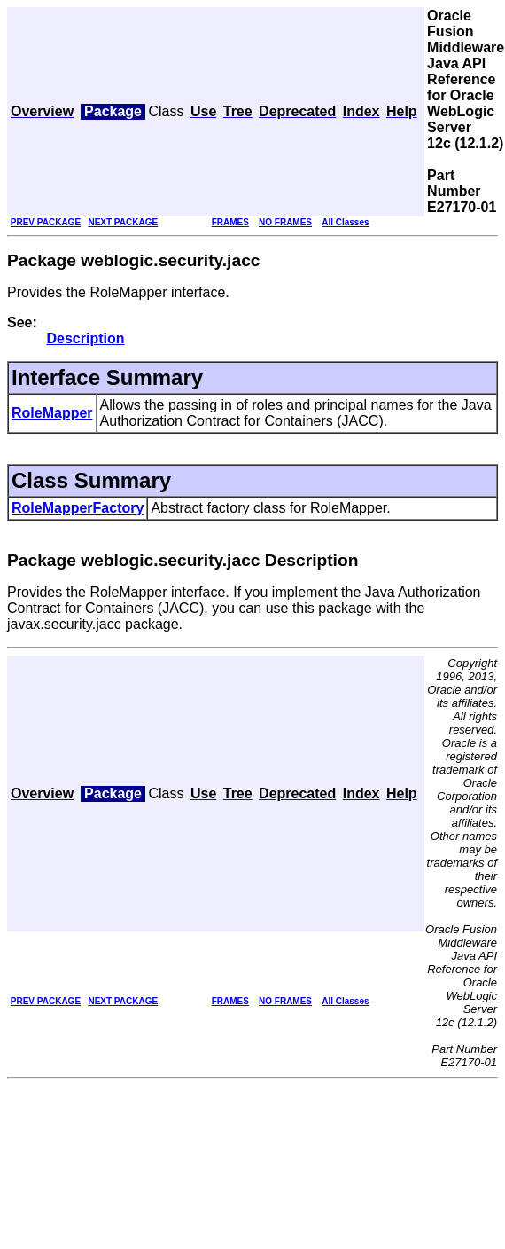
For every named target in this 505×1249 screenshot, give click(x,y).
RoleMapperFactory (78, 507)
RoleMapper (52, 412)
